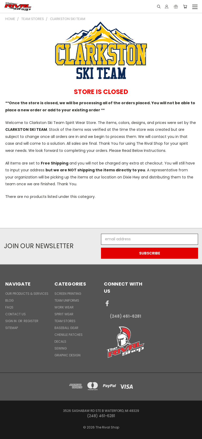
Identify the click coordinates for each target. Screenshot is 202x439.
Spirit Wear (63, 314)
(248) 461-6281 (125, 316)
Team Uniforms (66, 300)
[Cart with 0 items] (185, 6)
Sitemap (11, 328)
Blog (9, 300)
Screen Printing (67, 293)
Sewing (60, 348)
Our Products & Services (26, 293)
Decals (60, 341)
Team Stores (64, 321)
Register (31, 321)
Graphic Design (67, 355)
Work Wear (64, 307)
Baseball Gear (66, 328)
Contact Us (15, 314)
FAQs (9, 307)
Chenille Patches (68, 334)
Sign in (11, 321)
